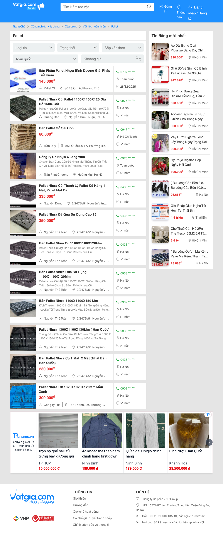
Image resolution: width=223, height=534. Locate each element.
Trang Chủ (19, 26)
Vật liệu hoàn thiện (94, 26)
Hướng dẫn (80, 505)
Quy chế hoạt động (86, 511)
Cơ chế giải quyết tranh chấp (92, 518)
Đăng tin (165, 7)
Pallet (114, 26)
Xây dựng (71, 26)
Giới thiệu (79, 498)
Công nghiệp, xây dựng (45, 26)
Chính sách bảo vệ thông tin (91, 524)
